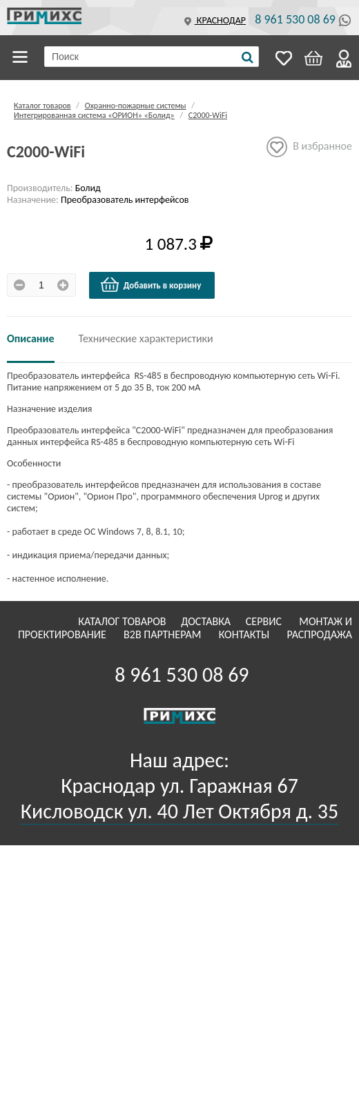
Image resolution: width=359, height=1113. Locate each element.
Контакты (245, 634)
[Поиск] (247, 57)
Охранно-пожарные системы (135, 105)
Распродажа (319, 634)
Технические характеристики (146, 338)
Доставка (207, 621)
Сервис (265, 621)
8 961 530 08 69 (295, 19)
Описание (31, 338)
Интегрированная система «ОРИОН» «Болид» (94, 115)
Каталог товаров (22, 57)
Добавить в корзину (150, 285)
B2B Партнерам (164, 634)
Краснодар (213, 20)
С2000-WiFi (207, 115)
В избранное (309, 147)
